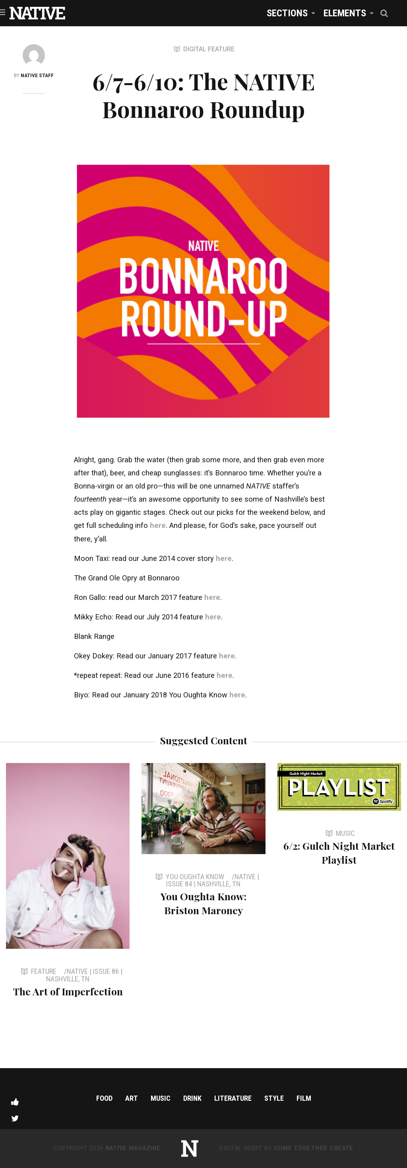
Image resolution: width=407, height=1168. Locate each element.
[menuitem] (288, 13)
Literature (233, 1098)
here (158, 525)
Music (161, 1098)
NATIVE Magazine (133, 1148)
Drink (192, 1098)
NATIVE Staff (37, 75)
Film (304, 1098)
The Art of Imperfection (68, 991)
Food (104, 1098)
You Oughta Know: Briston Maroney (203, 903)
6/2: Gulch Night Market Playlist (339, 852)
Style (274, 1098)
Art (131, 1098)
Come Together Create (313, 1148)
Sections (287, 13)
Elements (345, 13)
